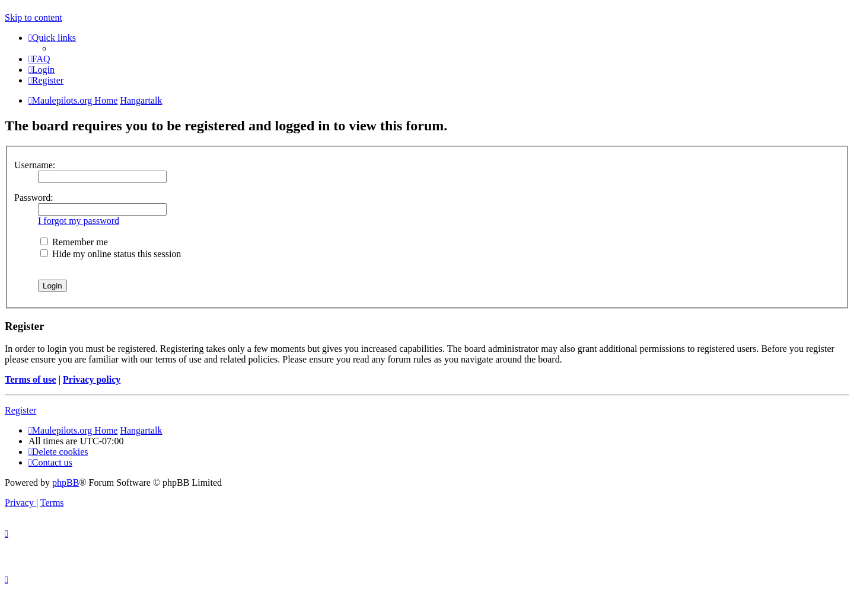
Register (20, 410)
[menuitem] (39, 59)
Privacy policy (91, 379)
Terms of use (30, 379)
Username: (34, 165)
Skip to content (33, 17)
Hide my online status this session (110, 254)
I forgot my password (78, 221)
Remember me (74, 242)
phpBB (65, 482)
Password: (33, 198)
